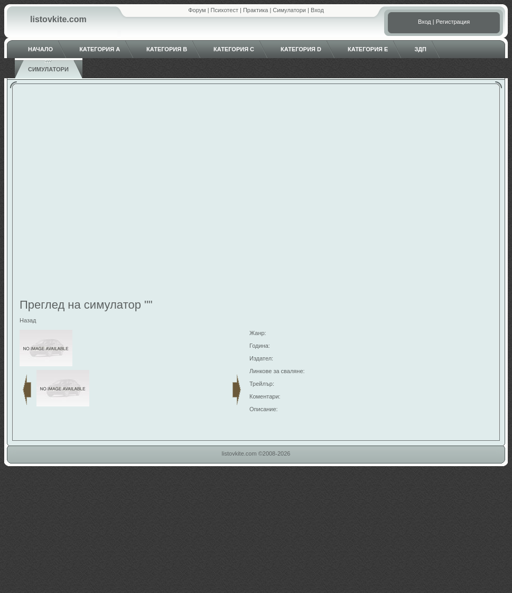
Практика (255, 10)
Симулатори (289, 10)
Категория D (301, 49)
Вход (317, 10)
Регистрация (453, 21)
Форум (197, 10)
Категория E (368, 49)
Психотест (224, 10)
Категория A (99, 49)
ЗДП (420, 49)
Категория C (233, 49)
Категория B (166, 49)
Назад (28, 320)
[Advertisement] (99, 193)
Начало (40, 49)
